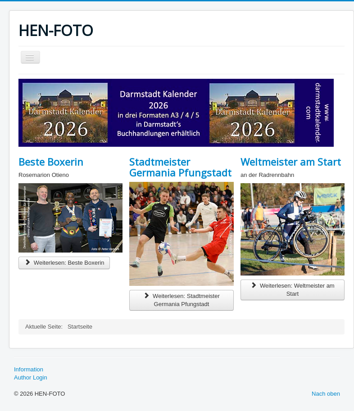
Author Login (30, 377)
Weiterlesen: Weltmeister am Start (292, 289)
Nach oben (326, 393)
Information (28, 369)
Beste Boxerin (50, 161)
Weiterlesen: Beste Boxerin (64, 262)
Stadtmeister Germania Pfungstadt (180, 167)
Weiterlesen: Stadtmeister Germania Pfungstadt (181, 300)
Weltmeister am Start (291, 161)
